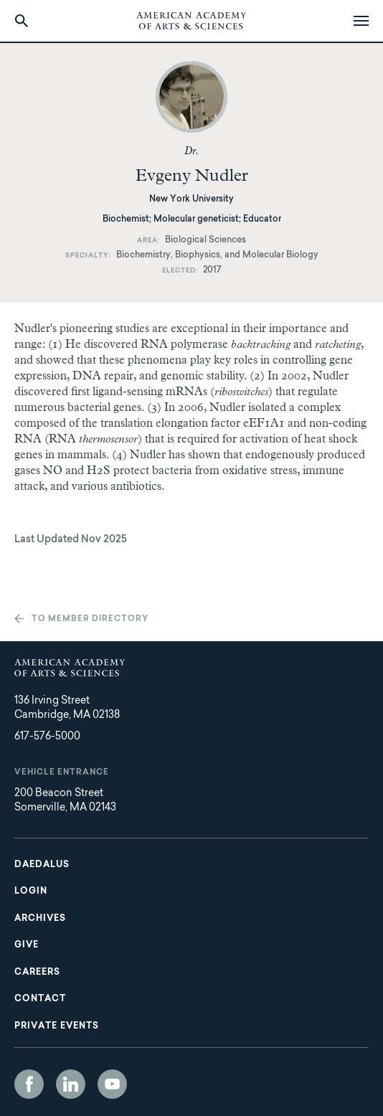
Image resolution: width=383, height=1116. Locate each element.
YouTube (112, 1084)
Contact (40, 999)
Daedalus (42, 865)
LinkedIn (70, 1084)
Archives (40, 918)
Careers (37, 972)
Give (26, 945)
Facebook (29, 1084)
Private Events (56, 1026)
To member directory (90, 619)
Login (30, 891)
